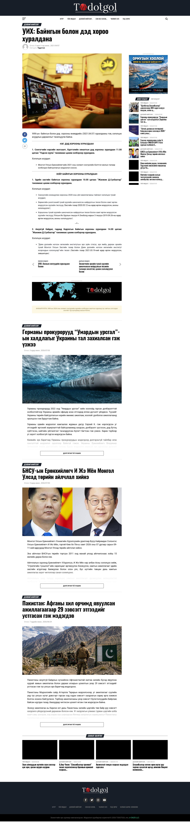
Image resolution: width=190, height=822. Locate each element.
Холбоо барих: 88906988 (129, 807)
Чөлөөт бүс (115, 18)
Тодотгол (41, 48)
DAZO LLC (134, 818)
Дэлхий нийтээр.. (85, 18)
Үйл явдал (71, 18)
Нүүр (61, 18)
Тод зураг (126, 18)
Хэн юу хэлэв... (101, 18)
